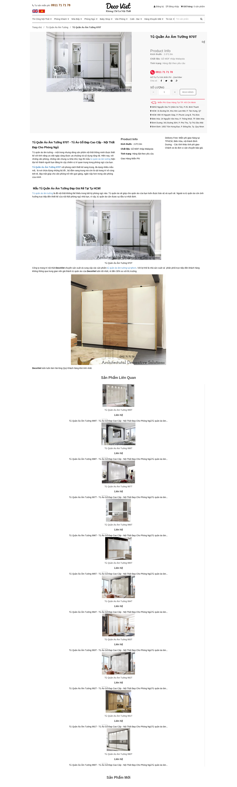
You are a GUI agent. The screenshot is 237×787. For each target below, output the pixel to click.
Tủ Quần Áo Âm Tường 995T (118, 563)
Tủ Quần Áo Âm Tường (57, 27)
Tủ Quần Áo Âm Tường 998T (118, 448)
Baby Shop (105, 19)
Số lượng (157, 87)
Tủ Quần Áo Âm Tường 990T (118, 754)
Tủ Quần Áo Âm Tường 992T (118, 677)
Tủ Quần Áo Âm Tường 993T (118, 639)
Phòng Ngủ (89, 19)
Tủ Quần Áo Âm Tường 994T (118, 601)
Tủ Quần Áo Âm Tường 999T (118, 410)
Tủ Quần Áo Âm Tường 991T (118, 716)
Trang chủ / (38, 27)
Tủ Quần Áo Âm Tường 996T (118, 525)
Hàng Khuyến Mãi (152, 19)
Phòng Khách (60, 19)
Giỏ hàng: (193, 6)
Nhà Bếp (75, 19)
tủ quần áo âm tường (100, 159)
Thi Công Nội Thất (40, 19)
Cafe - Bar (135, 19)
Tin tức (169, 19)
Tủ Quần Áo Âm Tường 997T (118, 486)
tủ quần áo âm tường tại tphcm (121, 268)
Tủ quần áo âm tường (42, 193)
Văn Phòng (120, 19)
